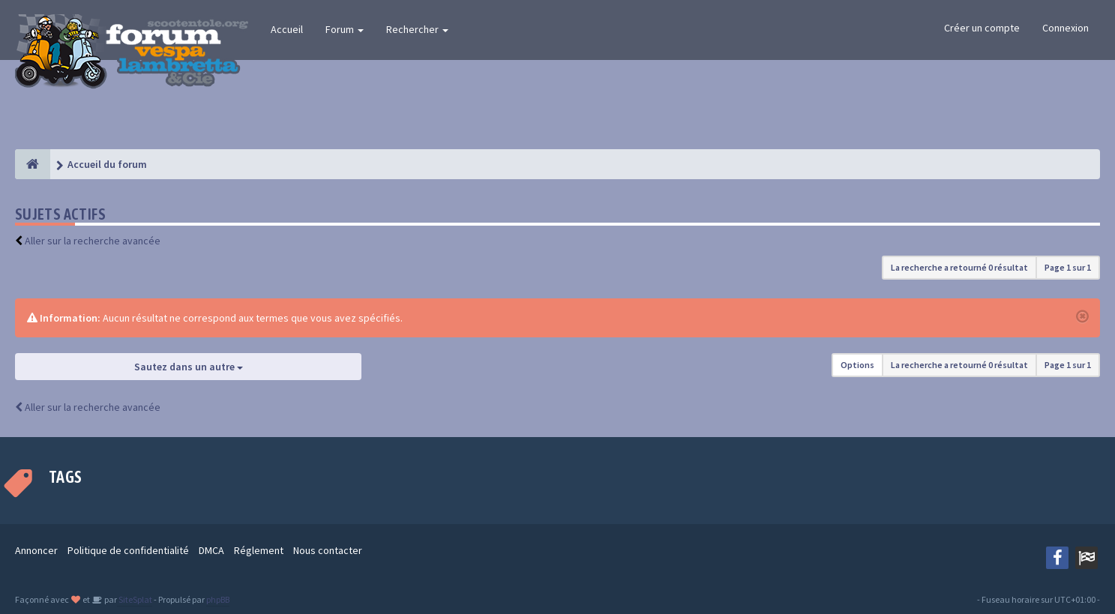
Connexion (1065, 27)
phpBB (217, 599)
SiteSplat (134, 599)
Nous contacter (327, 550)
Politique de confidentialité (128, 550)
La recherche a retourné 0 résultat (959, 267)
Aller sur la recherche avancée (92, 240)
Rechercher (417, 29)
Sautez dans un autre (188, 366)
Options (857, 364)
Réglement (258, 550)
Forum (344, 29)
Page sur (1068, 267)
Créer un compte (982, 27)
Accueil (287, 29)
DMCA (211, 550)
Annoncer (36, 550)
